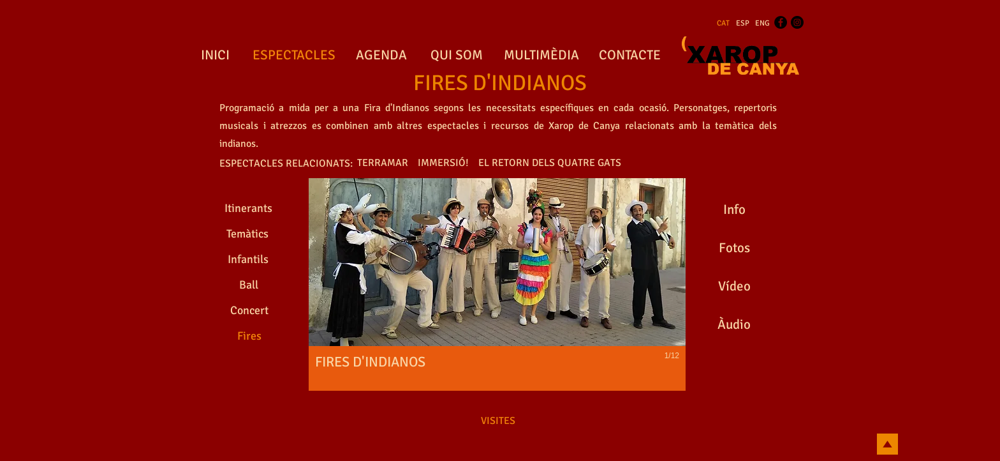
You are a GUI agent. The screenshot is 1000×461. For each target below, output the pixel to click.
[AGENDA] (381, 55)
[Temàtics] (247, 234)
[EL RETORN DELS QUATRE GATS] (549, 163)
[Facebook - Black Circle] (780, 22)
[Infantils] (248, 260)
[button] (497, 284)
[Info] (734, 210)
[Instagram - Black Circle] (797, 22)
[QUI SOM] (456, 55)
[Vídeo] (734, 286)
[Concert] (249, 311)
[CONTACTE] (629, 55)
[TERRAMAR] (382, 163)
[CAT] (723, 24)
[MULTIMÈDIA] (541, 55)
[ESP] (742, 24)
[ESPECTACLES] (293, 55)
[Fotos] (734, 248)
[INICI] (215, 55)
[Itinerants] (248, 209)
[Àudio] (734, 325)
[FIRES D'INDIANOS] (500, 83)
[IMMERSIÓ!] (443, 163)
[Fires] (249, 336)
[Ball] (248, 285)
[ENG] (762, 24)
